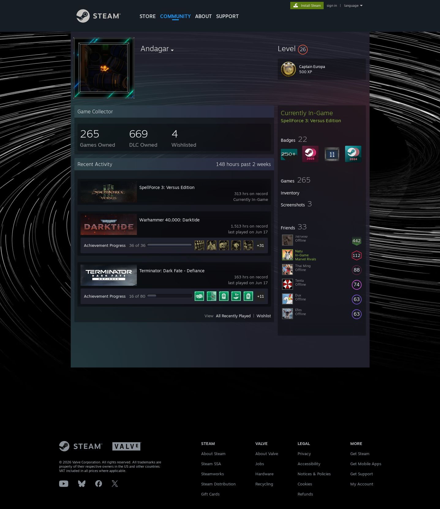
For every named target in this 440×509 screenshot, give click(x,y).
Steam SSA (211, 463)
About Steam (213, 453)
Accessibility (309, 463)
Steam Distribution (218, 483)
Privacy (304, 453)
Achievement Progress (105, 245)
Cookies (305, 483)
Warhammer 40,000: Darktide (169, 219)
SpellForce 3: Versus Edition (166, 187)
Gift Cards (210, 494)
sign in (332, 5)
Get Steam (360, 453)
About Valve (266, 453)
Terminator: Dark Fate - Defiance (172, 270)
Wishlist (264, 315)
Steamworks (212, 473)
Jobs (259, 463)
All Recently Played (233, 315)
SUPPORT (227, 16)
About (203, 16)
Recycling (264, 483)
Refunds (305, 494)
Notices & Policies (314, 473)
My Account (361, 483)
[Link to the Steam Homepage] (103, 21)
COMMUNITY (175, 16)
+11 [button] (260, 296)
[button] (322, 48)
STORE (148, 16)
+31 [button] (260, 245)
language (351, 5)
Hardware (264, 473)
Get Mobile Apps (365, 463)
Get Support (361, 473)
